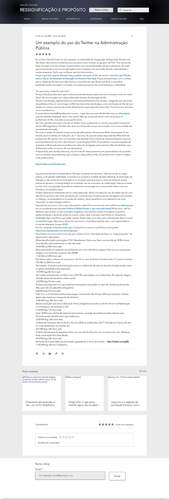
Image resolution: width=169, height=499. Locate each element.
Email (38, 469)
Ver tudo (143, 371)
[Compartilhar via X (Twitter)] (43, 353)
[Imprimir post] (63, 353)
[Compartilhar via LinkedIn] (50, 353)
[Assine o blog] (101, 10)
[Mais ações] (131, 36)
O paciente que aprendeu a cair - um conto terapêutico (40, 403)
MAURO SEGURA (29, 5)
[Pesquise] (133, 10)
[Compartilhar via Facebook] (37, 353)
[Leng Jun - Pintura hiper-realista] (127, 386)
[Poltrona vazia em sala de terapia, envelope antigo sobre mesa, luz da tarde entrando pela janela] (41, 386)
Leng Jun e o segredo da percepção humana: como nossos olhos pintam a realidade (125, 403)
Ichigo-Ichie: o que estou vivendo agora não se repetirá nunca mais (84, 403)
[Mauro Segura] (84, 387)
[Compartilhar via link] (56, 353)
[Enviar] (117, 476)
